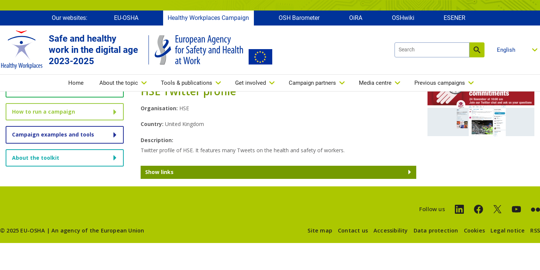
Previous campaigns (439, 83)
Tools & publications (186, 83)
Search (477, 49)
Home (76, 83)
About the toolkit (35, 157)
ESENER (454, 17)
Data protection (436, 230)
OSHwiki (403, 17)
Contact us (353, 230)
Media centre (375, 83)
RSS (535, 230)
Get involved (250, 83)
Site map (320, 230)
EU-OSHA (126, 17)
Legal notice (507, 230)
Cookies (474, 230)
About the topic (118, 83)
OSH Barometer (299, 17)
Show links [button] (159, 172)
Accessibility (391, 230)
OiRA (355, 17)
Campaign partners (312, 83)
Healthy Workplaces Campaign (208, 17)
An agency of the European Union (97, 230)
